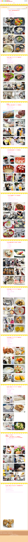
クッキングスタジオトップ (9, 531)
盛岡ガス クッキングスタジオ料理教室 (7, 1)
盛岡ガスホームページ (3, 531)
